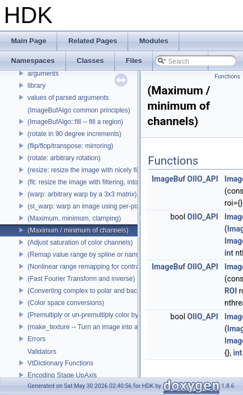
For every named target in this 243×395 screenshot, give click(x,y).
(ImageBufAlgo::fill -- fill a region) (75, 122)
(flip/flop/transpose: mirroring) (70, 146)
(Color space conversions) (65, 303)
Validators (41, 352)
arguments (43, 73)
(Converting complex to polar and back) (84, 291)
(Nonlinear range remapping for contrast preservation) (106, 266)
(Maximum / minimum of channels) (77, 230)
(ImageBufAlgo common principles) (78, 110)
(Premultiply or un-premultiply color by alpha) (92, 315)
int (228, 253)
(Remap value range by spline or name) (85, 254)
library (36, 85)
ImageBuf (168, 178)
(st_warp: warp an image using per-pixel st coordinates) (108, 206)
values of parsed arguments (68, 97)
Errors (36, 339)
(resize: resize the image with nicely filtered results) (101, 170)
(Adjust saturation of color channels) (79, 242)
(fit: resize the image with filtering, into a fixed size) (101, 182)
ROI (230, 290)
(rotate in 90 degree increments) (74, 134)
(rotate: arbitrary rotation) (64, 158)
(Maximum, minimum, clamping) (74, 218)
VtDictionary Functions (60, 363)
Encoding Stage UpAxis (62, 375)
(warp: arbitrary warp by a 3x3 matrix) (82, 194)
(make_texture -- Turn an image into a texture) (94, 327)
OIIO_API (202, 178)
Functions (227, 76)
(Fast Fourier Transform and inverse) (81, 279)
